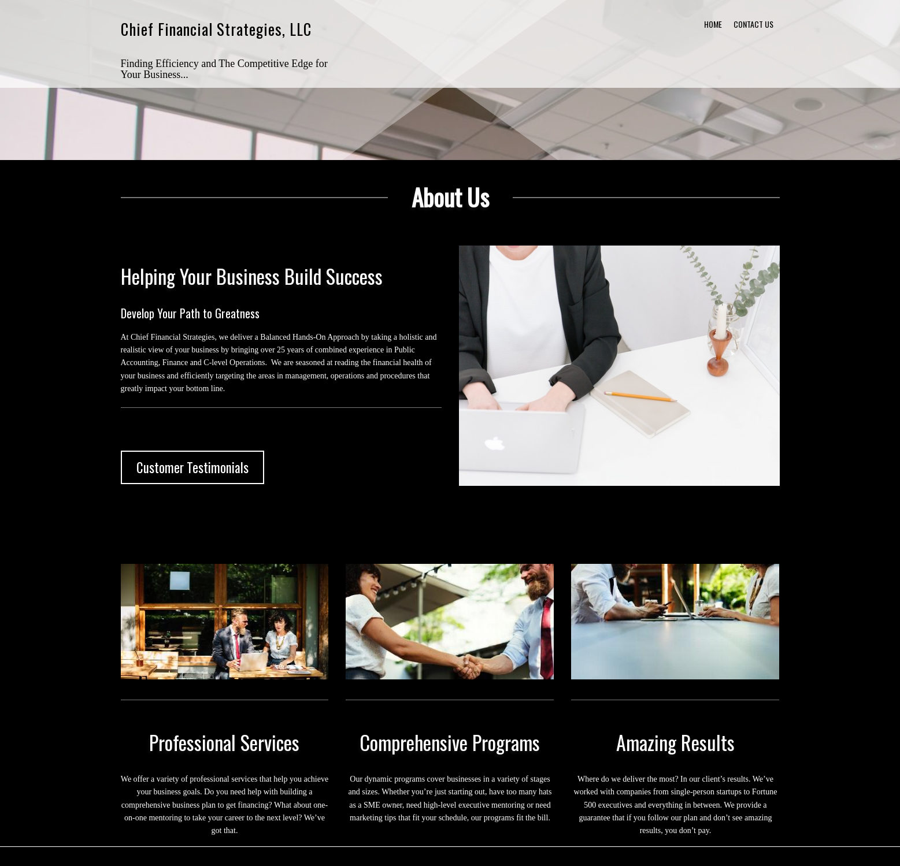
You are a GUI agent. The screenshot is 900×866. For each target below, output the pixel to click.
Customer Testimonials (192, 467)
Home (713, 24)
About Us (450, 196)
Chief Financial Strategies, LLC (216, 28)
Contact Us (753, 24)
